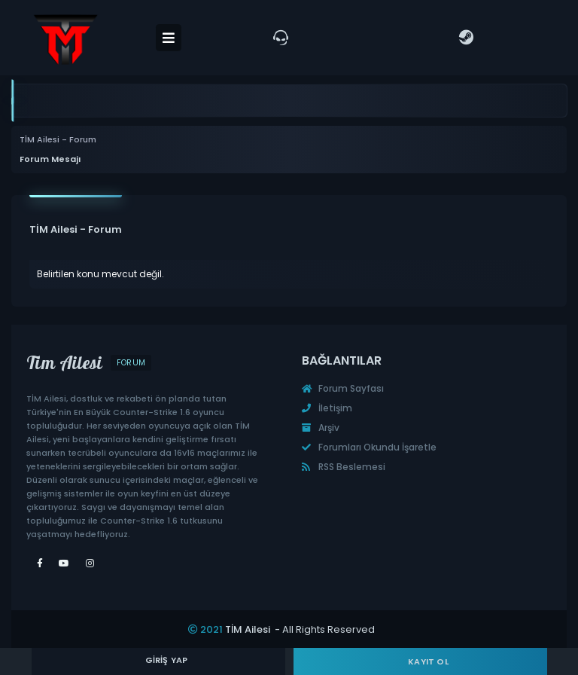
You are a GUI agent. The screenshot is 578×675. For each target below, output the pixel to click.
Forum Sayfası (343, 388)
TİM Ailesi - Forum (58, 139)
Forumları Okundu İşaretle (369, 447)
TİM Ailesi (247, 629)
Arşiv (320, 427)
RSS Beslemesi (343, 466)
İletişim (327, 408)
